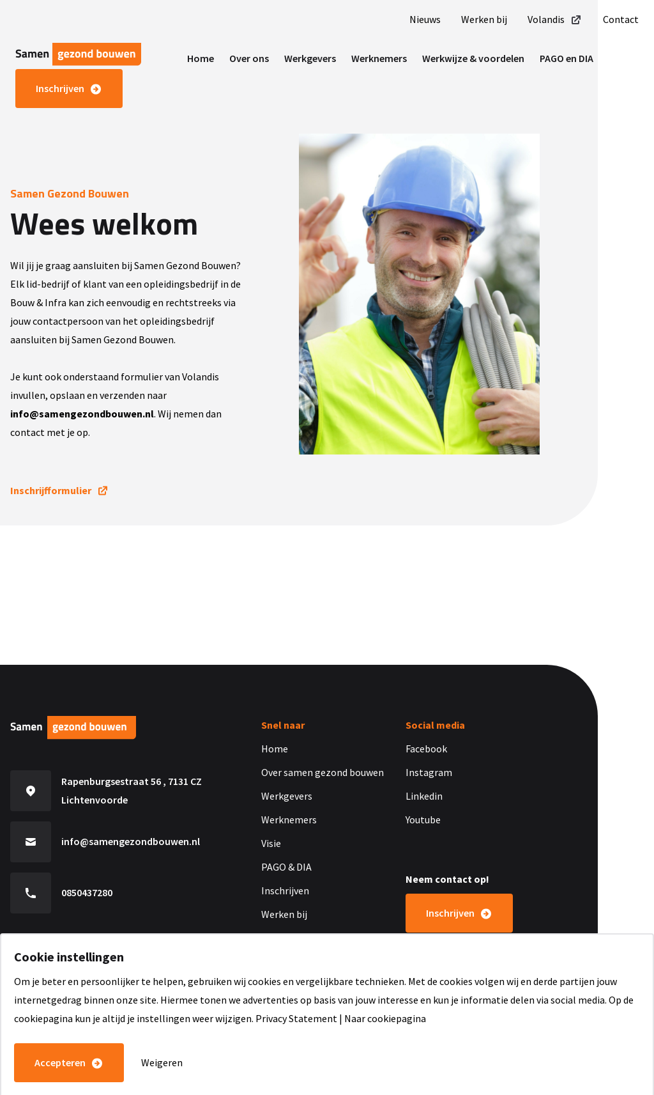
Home (200, 58)
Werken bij (484, 19)
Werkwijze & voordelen (473, 58)
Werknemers (379, 58)
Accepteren (60, 1062)
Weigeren (162, 1062)
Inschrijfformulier (50, 490)
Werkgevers (310, 58)
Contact (621, 19)
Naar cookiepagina (385, 1018)
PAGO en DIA (566, 58)
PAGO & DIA (286, 866)
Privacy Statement (296, 1018)
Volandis (555, 19)
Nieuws (425, 19)
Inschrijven (60, 88)
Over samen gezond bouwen (322, 772)
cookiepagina (43, 1018)
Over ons (249, 58)
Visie (271, 843)
